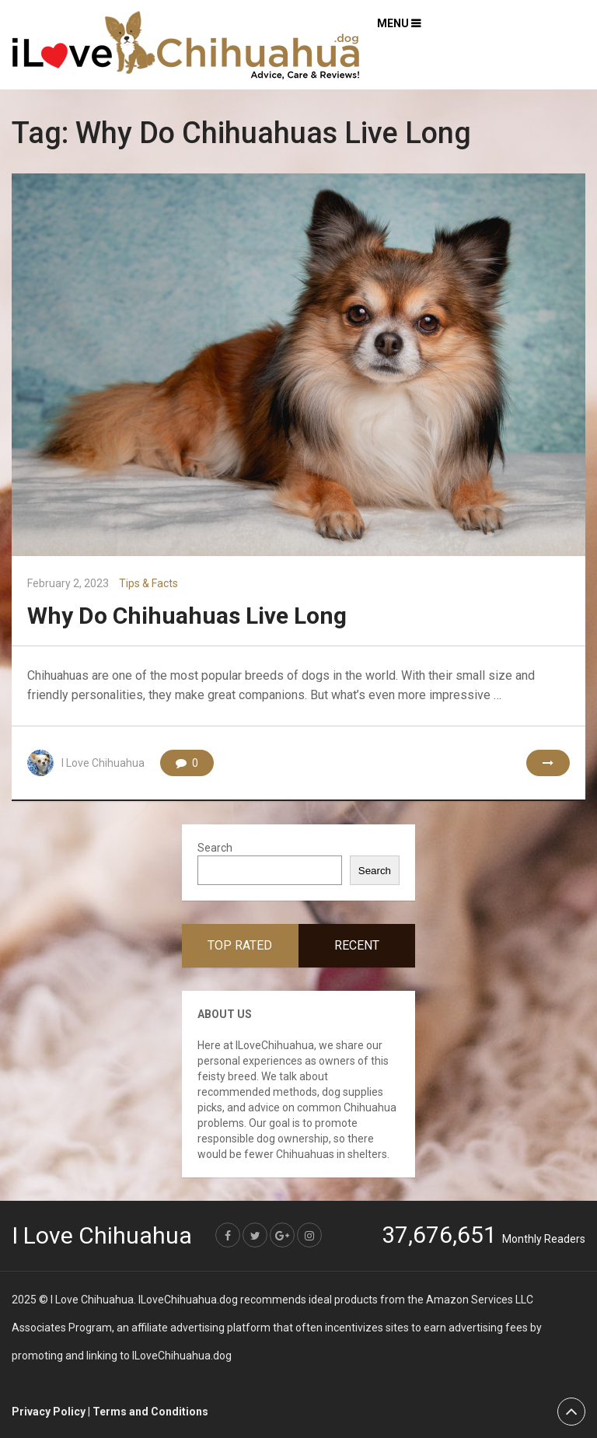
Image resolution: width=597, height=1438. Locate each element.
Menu (393, 23)
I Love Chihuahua (103, 763)
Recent (356, 945)
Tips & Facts (148, 583)
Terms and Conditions (150, 1411)
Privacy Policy (49, 1411)
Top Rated (240, 945)
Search (214, 847)
